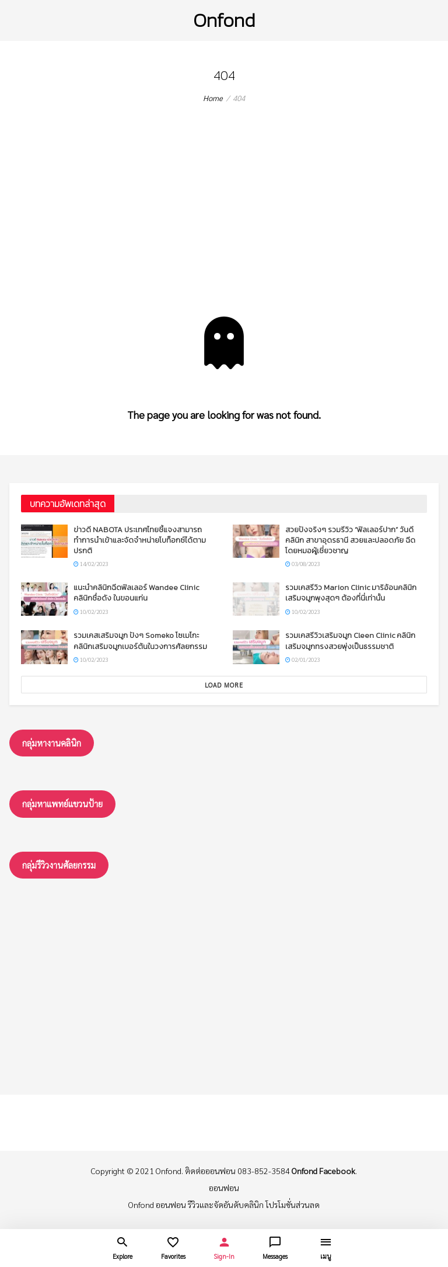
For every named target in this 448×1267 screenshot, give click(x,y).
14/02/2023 (91, 563)
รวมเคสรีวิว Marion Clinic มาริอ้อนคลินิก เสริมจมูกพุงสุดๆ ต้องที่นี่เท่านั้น (350, 592)
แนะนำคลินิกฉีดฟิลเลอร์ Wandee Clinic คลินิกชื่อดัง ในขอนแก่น (136, 592)
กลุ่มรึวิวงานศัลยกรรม (59, 864)
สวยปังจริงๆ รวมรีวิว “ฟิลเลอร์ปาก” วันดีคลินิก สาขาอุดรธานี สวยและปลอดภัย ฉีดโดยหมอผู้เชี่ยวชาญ (350, 540)
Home (213, 98)
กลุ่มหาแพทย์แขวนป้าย (62, 803)
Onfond (224, 20)
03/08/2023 (302, 563)
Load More (224, 685)
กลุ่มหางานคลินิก (51, 742)
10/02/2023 (91, 611)
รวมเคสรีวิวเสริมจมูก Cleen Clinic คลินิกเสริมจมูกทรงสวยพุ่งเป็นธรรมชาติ (350, 640)
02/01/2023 (302, 659)
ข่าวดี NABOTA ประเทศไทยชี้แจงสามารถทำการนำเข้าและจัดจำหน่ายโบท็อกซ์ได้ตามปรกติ (140, 540)
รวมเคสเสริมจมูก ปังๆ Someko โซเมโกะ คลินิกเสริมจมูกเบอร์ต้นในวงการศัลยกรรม (140, 640)
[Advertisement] (224, 229)
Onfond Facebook (323, 1170)
